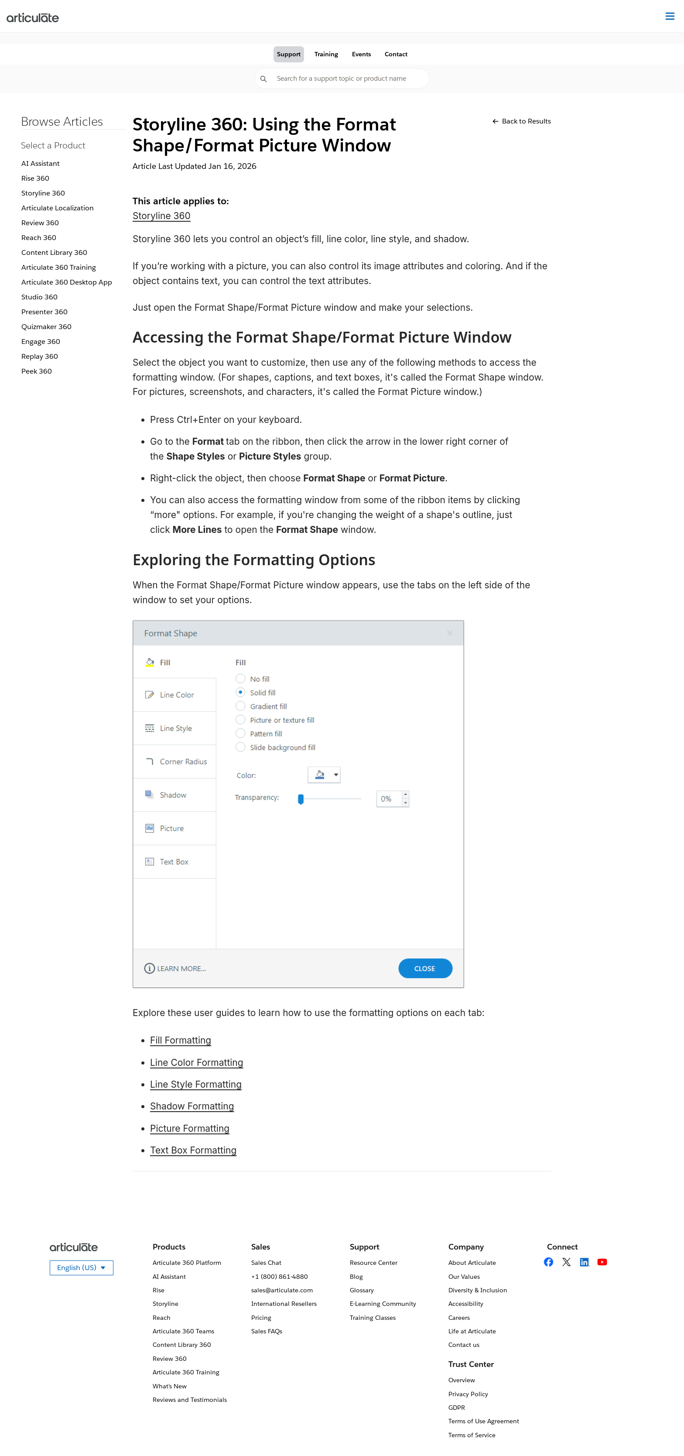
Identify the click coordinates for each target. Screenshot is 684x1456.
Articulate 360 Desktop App (66, 282)
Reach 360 (38, 237)
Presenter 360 (44, 311)
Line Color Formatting (196, 1062)
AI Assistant (40, 163)
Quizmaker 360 (46, 326)
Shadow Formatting (192, 1106)
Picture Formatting (189, 1128)
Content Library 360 (54, 252)
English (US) (85, 1269)
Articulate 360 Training (58, 267)
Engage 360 (40, 341)
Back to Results (521, 121)
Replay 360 (39, 356)
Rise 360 (35, 178)
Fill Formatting (180, 1040)
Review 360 (40, 222)
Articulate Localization (57, 208)
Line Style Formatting (196, 1084)
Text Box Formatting (193, 1150)
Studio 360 (39, 297)
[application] (659, 1431)
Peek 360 (36, 371)
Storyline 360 (43, 193)
